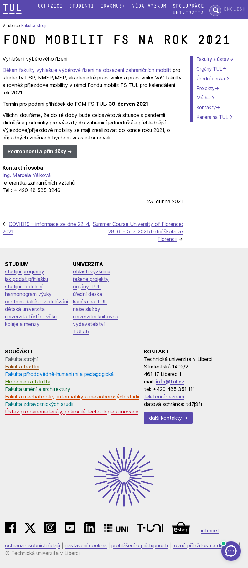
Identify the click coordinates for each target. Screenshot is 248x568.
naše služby (86, 309)
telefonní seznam (164, 396)
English (234, 9)
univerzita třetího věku (31, 316)
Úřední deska (210, 79)
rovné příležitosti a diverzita (205, 545)
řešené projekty (91, 279)
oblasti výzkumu (91, 271)
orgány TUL (87, 286)
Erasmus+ (112, 6)
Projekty (205, 88)
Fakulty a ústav (212, 59)
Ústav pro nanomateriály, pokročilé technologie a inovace (71, 411)
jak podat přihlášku (26, 279)
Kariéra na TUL (212, 117)
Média (203, 98)
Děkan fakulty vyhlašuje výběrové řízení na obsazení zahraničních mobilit (88, 70)
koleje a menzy (22, 324)
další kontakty (165, 418)
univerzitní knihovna (95, 316)
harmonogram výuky (28, 294)
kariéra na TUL (90, 301)
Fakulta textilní (22, 366)
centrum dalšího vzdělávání (36, 301)
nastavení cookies (86, 545)
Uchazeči (50, 6)
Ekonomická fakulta (27, 381)
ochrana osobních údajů (32, 545)
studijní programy (24, 271)
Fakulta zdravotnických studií (39, 404)
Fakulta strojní (35, 25)
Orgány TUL (209, 69)
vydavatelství (89, 324)
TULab (81, 331)
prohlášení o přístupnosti (139, 545)
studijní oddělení (23, 286)
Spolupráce (188, 6)
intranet (210, 530)
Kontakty (206, 107)
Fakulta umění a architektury (37, 389)
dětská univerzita (25, 309)
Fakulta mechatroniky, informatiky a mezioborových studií (72, 396)
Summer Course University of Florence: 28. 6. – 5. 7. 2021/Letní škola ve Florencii (138, 231)
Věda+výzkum (149, 6)
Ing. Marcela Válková (27, 175)
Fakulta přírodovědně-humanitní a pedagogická (59, 374)
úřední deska (87, 294)
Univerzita (188, 13)
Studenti (81, 6)
